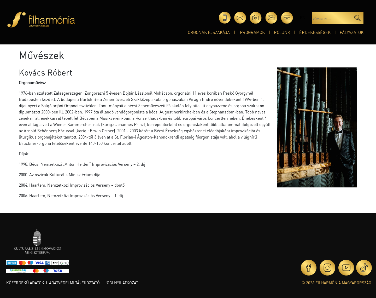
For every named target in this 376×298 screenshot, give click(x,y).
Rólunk (282, 32)
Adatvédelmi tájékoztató (74, 282)
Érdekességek (315, 32)
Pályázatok (351, 32)
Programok (252, 32)
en (302, 17)
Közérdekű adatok (25, 282)
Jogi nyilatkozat (121, 282)
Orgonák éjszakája (209, 32)
